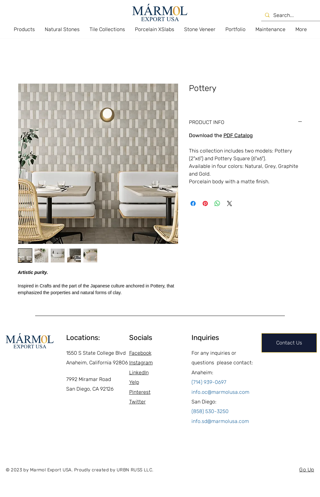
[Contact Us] (289, 342)
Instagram (141, 363)
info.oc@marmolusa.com (220, 392)
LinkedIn (139, 372)
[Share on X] (229, 203)
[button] (24, 29)
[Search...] (291, 15)
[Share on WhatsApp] (217, 203)
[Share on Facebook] (193, 203)
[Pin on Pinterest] (205, 203)
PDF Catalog (238, 135)
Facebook (140, 353)
